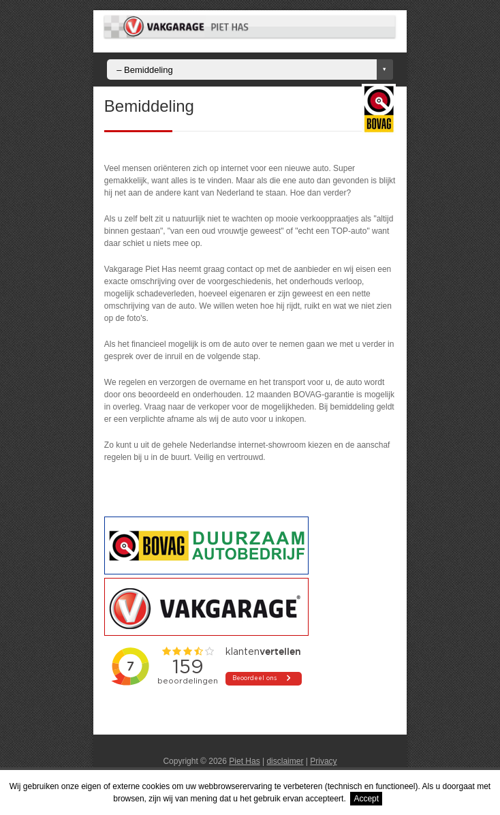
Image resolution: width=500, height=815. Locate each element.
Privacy (323, 761)
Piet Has (244, 761)
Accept (366, 798)
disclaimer (284, 761)
